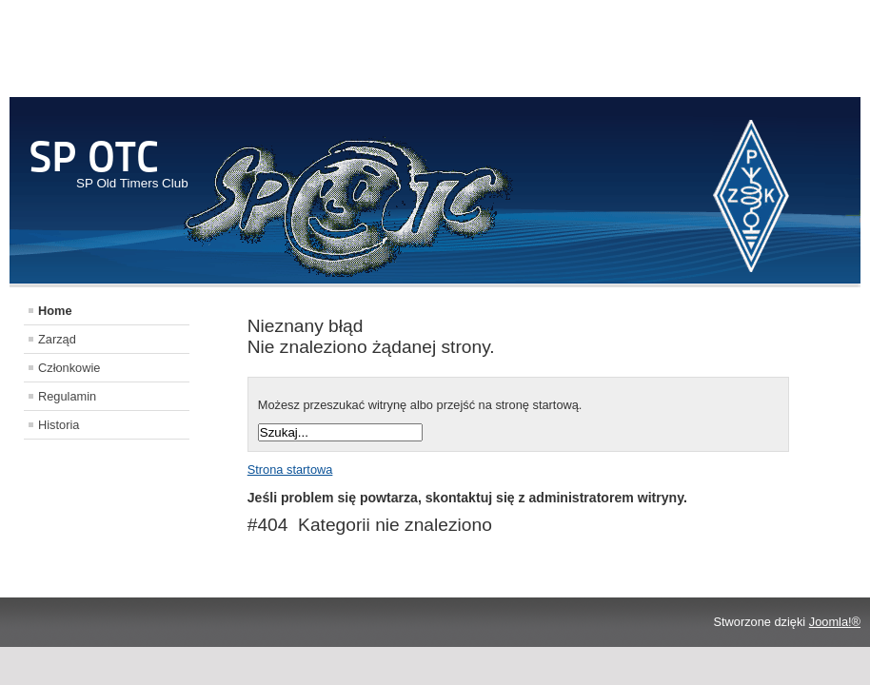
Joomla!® (834, 622)
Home (55, 310)
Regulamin (67, 396)
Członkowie (69, 368)
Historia (58, 425)
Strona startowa (290, 469)
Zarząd (57, 339)
